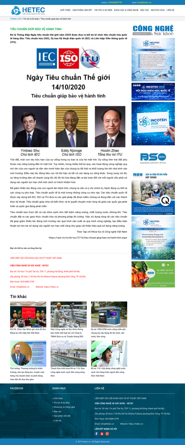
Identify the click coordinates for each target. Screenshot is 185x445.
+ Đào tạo (56, 411)
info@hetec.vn (144, 2)
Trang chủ (16, 19)
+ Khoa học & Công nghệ (63, 407)
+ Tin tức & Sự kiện (61, 403)
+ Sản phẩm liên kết (61, 416)
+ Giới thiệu (57, 398)
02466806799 (115, 2)
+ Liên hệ (57, 421)
